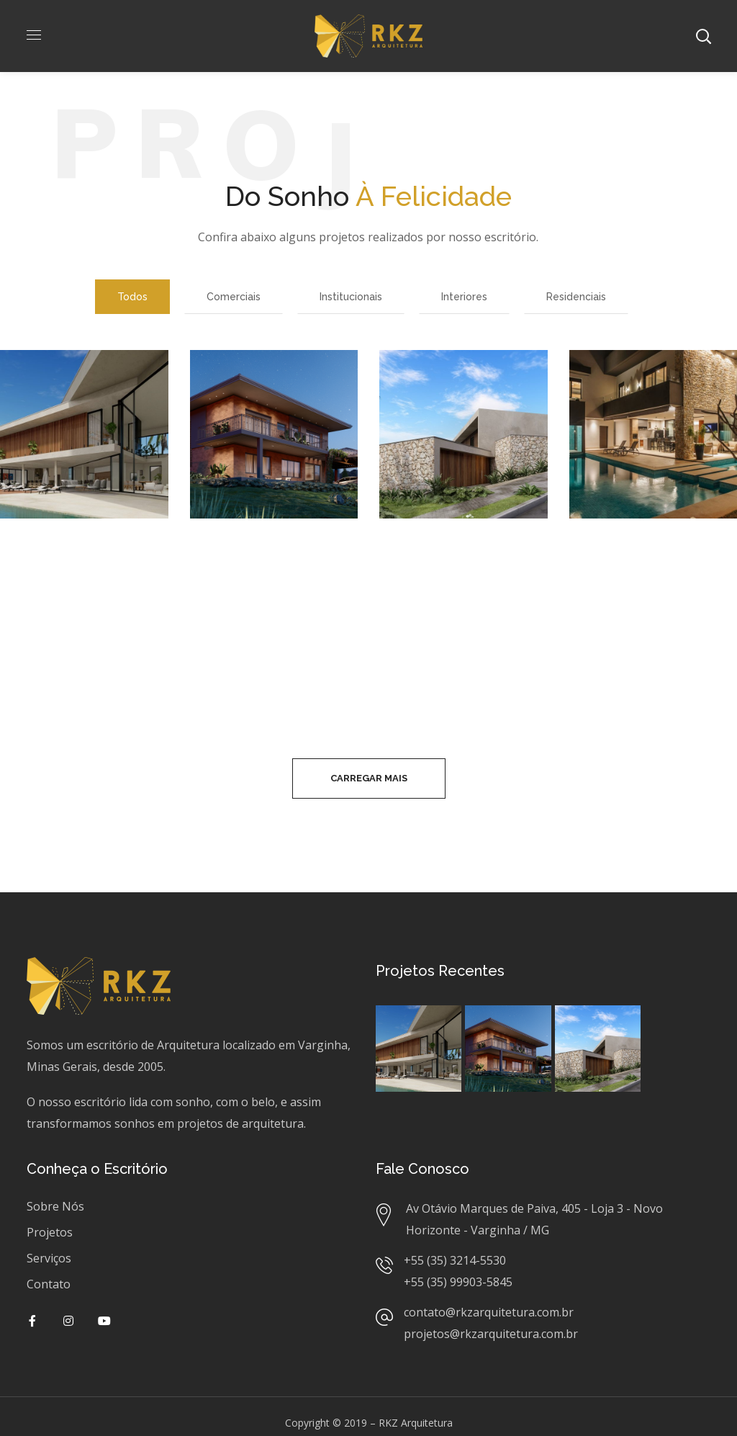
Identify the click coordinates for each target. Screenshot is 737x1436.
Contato (49, 1284)
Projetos (50, 1232)
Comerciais (234, 296)
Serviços (49, 1258)
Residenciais (576, 296)
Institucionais (351, 296)
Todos (132, 296)
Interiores (464, 296)
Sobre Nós (55, 1206)
